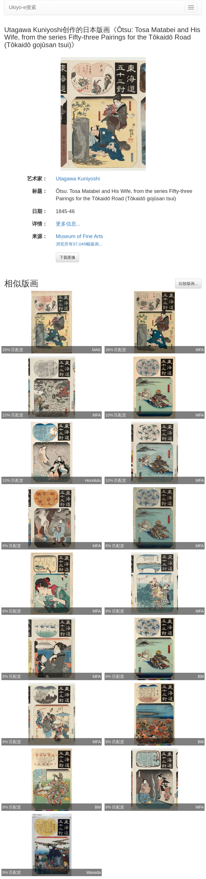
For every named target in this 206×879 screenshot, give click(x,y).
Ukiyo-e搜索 (22, 7)
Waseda (93, 872)
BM (201, 676)
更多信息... (68, 224)
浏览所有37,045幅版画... (79, 243)
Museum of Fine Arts (79, 236)
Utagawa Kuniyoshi (78, 179)
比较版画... (188, 283)
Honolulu (93, 480)
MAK (96, 349)
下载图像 (67, 257)
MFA (200, 349)
